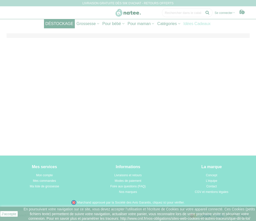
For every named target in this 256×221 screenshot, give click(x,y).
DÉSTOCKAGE (59, 23)
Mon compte (44, 175)
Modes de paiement (128, 181)
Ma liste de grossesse (44, 186)
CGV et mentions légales (211, 192)
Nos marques (128, 192)
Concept (211, 175)
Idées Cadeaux (197, 23)
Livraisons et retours (128, 175)
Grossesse (86, 23)
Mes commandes (44, 181)
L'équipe (211, 181)
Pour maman (139, 23)
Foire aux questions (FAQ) (128, 186)
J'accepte (9, 214)
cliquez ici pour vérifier (168, 202)
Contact (211, 186)
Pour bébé (111, 23)
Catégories (167, 23)
